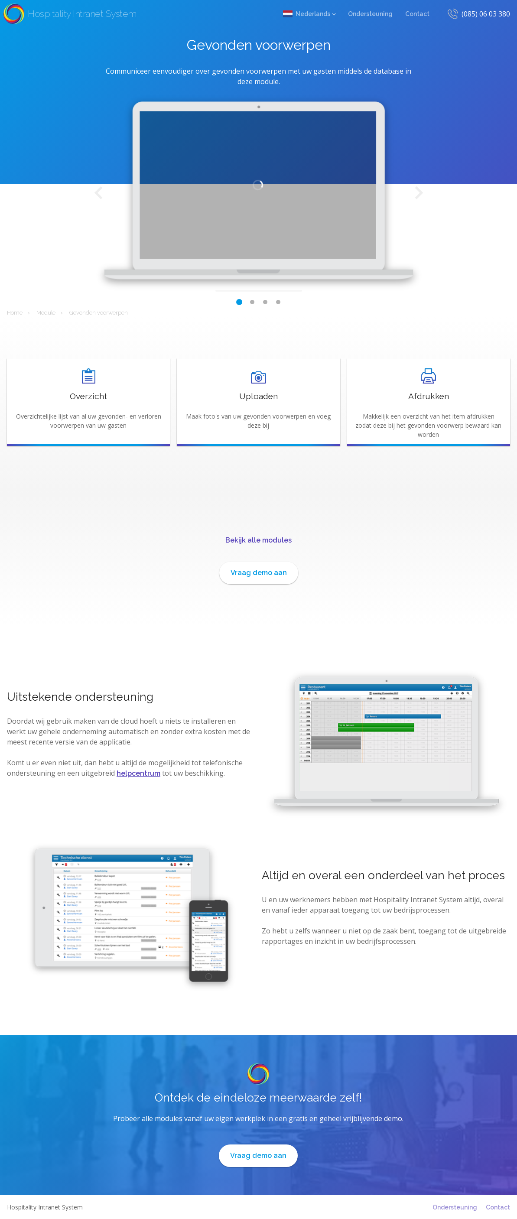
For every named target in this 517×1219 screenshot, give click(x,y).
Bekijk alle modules (258, 540)
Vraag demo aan (259, 573)
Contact (417, 13)
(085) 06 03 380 (486, 14)
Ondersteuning (370, 13)
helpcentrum (138, 773)
